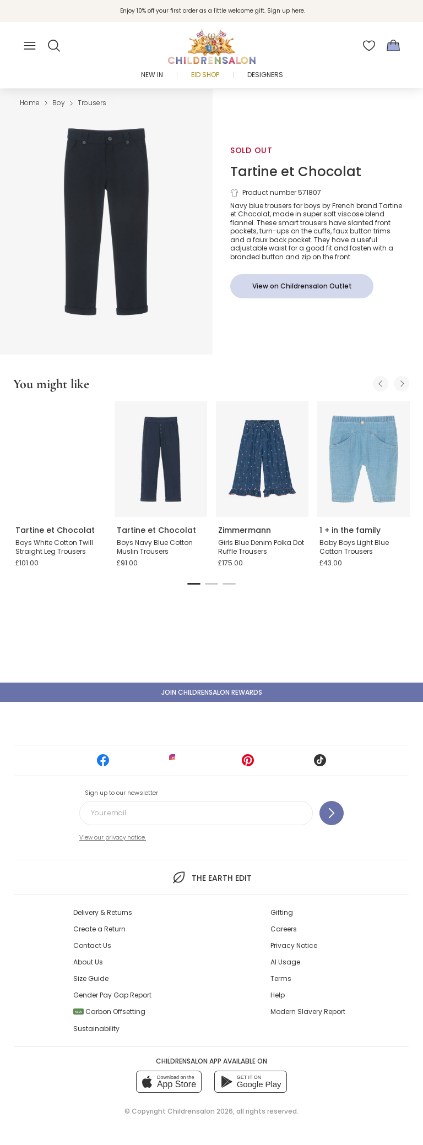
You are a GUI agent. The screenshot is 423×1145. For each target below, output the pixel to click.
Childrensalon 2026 (200, 1111)
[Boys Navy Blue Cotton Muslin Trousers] (161, 459)
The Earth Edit (211, 877)
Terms (280, 978)
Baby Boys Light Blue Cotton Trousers (354, 546)
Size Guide (91, 978)
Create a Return (99, 929)
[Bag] (393, 46)
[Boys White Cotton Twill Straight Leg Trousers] (59, 459)
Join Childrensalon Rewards (211, 692)
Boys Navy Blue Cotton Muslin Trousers (155, 546)
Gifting (281, 912)
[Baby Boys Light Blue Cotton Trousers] (363, 459)
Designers (265, 74)
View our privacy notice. (112, 837)
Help (277, 995)
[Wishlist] (369, 46)
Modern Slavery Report (307, 1011)
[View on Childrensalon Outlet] (301, 286)
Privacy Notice (293, 945)
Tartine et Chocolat (295, 171)
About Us (88, 962)
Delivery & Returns (102, 912)
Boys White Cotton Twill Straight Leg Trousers (54, 546)
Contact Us (92, 945)
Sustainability (96, 1028)
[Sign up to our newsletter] (331, 813)
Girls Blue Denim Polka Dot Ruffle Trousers (261, 546)
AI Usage (285, 962)
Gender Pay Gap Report (112, 995)
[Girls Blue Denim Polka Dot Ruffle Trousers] (262, 459)
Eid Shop (205, 74)
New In (152, 74)
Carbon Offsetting (109, 1011)
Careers (283, 929)
